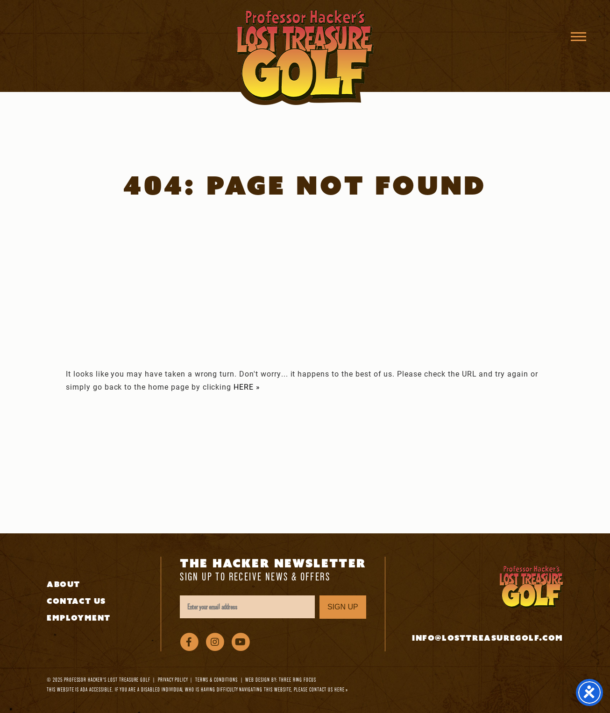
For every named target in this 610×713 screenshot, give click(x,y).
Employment (79, 618)
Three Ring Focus (297, 680)
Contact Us (76, 601)
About (63, 584)
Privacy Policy (172, 680)
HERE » (247, 386)
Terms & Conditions (216, 680)
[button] (578, 36)
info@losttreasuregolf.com (487, 638)
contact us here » (328, 689)
